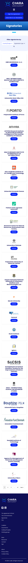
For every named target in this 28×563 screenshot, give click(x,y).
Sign (2, 544)
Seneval (14, 317)
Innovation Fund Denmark (14, 424)
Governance (4, 527)
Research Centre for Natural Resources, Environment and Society (14, 227)
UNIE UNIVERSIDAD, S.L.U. (14, 62)
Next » (22, 487)
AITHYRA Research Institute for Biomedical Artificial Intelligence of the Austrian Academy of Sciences (14, 133)
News (2, 537)
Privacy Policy (5, 551)
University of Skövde (14, 245)
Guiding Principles (6, 530)
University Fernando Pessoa (14, 191)
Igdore (14, 350)
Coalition (3, 525)
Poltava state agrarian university (14, 208)
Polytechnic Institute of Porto (14, 115)
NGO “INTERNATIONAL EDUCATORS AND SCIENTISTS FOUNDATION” (14, 80)
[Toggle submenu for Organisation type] (24, 43)
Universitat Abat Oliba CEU (14, 98)
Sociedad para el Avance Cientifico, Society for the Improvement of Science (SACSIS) (14, 369)
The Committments (6, 515)
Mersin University (14, 301)
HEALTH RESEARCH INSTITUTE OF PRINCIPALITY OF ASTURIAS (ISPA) (14, 153)
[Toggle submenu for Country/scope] (12, 43)
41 (17, 487)
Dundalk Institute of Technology (14, 441)
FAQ (2, 520)
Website (14, 65)
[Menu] (14, 9)
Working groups (5, 532)
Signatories (4, 518)
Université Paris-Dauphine (14, 407)
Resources (4, 539)
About (3, 549)
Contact (3, 542)
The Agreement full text (7, 513)
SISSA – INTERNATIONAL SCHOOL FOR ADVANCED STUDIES (14, 389)
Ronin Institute (14, 334)
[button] (14, 46)
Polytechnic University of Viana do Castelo (14, 262)
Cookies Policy (5, 554)
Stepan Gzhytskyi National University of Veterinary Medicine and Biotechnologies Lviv (14, 282)
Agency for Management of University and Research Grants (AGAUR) (14, 459)
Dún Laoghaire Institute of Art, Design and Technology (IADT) (14, 173)
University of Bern (14, 478)
